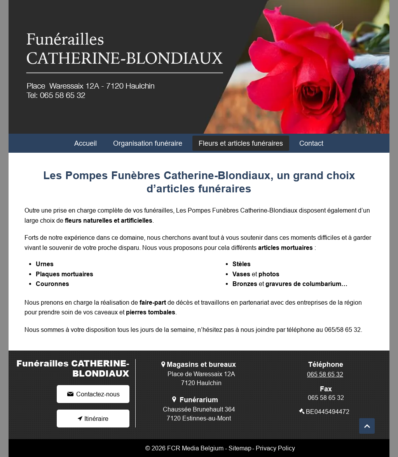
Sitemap (240, 448)
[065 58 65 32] (326, 374)
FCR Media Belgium (195, 448)
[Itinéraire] (93, 418)
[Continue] (367, 426)
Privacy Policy (275, 448)
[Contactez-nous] (93, 394)
